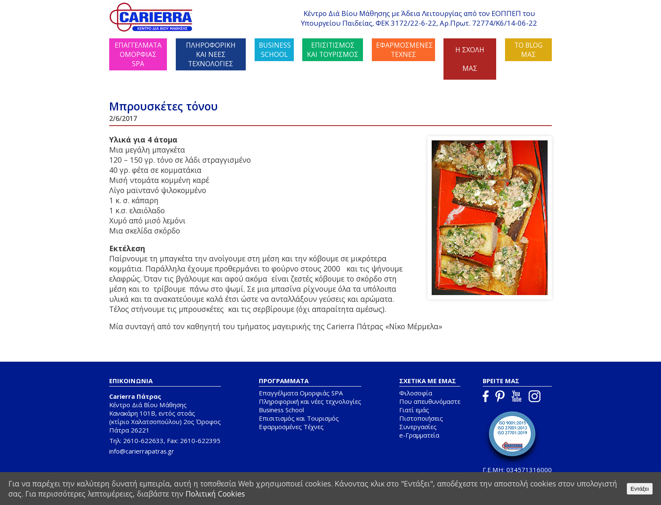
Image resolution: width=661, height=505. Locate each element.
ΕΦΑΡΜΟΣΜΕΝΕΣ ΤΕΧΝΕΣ (404, 49)
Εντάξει (640, 489)
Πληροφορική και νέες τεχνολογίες (310, 401)
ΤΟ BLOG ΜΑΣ (528, 49)
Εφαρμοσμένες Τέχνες (291, 426)
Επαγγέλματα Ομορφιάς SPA (301, 393)
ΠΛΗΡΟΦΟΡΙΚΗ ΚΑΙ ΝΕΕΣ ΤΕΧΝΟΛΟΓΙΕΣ (211, 54)
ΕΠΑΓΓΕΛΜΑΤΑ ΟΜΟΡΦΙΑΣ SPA (138, 54)
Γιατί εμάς (414, 410)
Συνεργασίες (418, 426)
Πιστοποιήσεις (421, 418)
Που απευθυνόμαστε (429, 401)
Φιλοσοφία (415, 393)
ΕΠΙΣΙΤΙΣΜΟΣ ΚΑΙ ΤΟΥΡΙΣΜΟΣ (332, 49)
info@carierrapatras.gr (141, 451)
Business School (281, 410)
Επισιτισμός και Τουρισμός (299, 418)
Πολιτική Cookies (215, 494)
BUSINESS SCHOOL (275, 49)
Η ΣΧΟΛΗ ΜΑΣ (469, 59)
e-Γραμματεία (419, 435)
